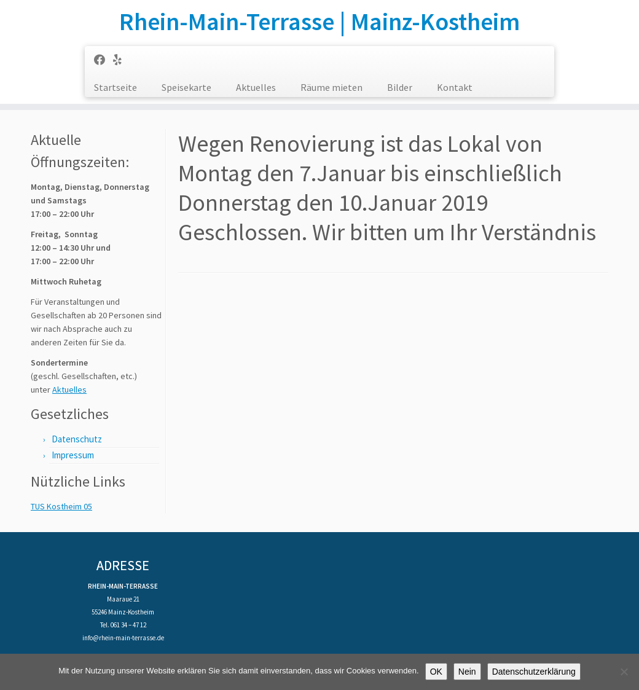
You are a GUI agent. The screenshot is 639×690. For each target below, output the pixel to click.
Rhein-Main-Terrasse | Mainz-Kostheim (319, 21)
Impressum (73, 455)
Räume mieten (331, 87)
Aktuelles (256, 87)
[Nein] (623, 671)
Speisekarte (186, 87)
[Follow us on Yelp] (121, 60)
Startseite (115, 87)
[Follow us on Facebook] (103, 60)
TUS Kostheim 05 (61, 506)
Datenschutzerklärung (534, 671)
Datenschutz (77, 439)
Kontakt (454, 87)
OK (436, 671)
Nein (467, 671)
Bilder (399, 87)
